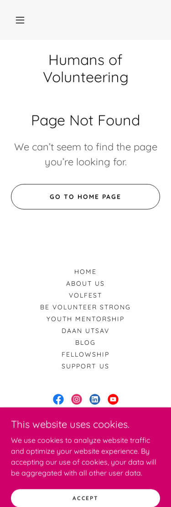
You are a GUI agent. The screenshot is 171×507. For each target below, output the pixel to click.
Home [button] (85, 272)
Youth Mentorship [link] (85, 319)
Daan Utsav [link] (85, 331)
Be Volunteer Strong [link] (85, 307)
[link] (85, 68)
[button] (20, 20)
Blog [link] (85, 342)
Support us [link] (85, 366)
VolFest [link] (85, 295)
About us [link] (85, 283)
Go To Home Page (85, 197)
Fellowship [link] (85, 354)
